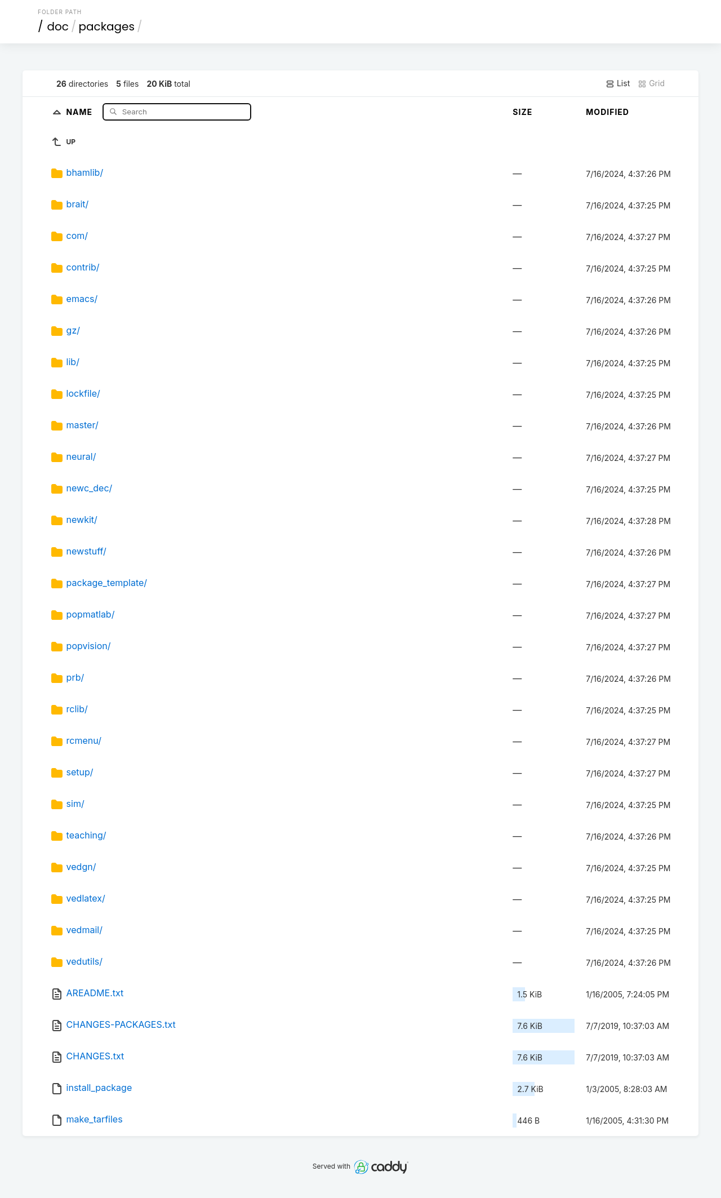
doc (58, 26)
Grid (651, 83)
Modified (607, 112)
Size (522, 112)
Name (80, 111)
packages (107, 26)
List (618, 83)
